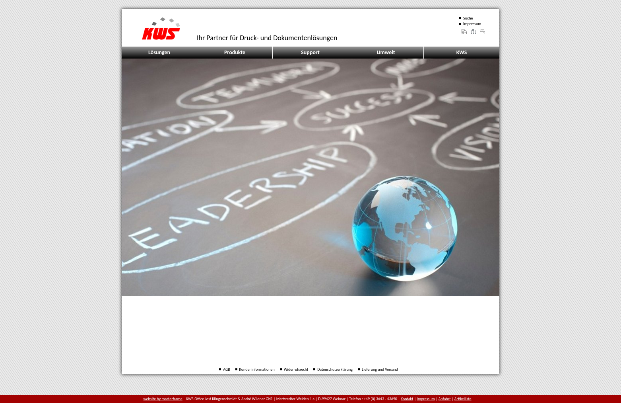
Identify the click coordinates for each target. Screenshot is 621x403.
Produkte (234, 52)
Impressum (472, 23)
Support (310, 52)
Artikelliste (463, 398)
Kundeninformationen (257, 369)
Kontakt (407, 398)
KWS (461, 52)
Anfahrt (445, 398)
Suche (468, 18)
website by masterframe (163, 398)
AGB (226, 369)
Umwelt (385, 52)
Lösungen (159, 52)
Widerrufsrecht (296, 369)
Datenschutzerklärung (335, 369)
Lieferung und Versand (380, 369)
